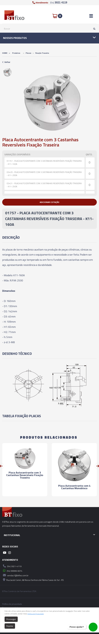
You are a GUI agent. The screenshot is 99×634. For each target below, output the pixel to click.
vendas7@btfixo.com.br (15, 575)
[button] (49, 202)
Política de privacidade (12, 604)
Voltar (6, 62)
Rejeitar (9, 625)
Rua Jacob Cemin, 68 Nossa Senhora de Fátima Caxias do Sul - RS (33, 580)
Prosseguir (11, 619)
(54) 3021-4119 (11, 566)
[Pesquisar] (93, 29)
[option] (7, 72)
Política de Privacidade (35, 613)
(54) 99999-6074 (12, 570)
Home (4, 53)
